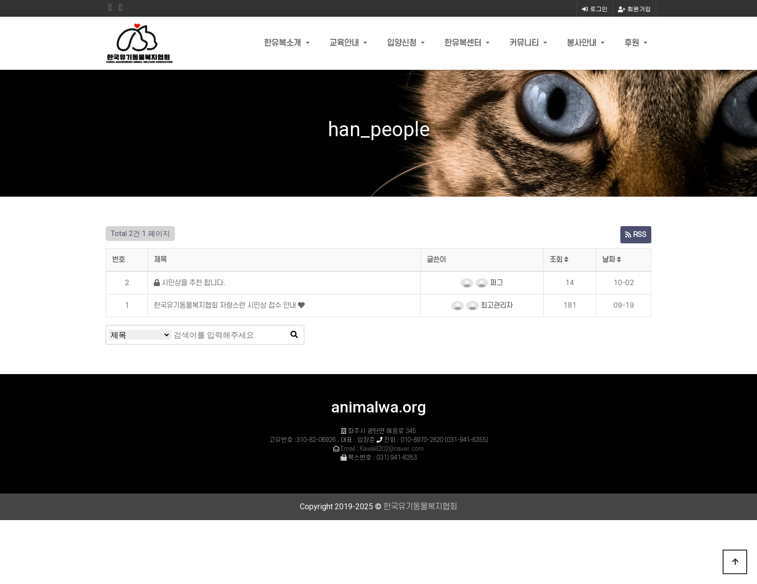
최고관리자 (489, 305)
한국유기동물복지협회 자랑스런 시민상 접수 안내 (226, 305)
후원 (632, 43)
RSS (635, 235)
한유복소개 (283, 43)
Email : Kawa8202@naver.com (382, 448)
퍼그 (489, 283)
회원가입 (634, 8)
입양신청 (403, 43)
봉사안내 (583, 43)
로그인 (595, 8)
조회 (559, 260)
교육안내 (345, 43)
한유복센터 (464, 43)
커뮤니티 (525, 43)
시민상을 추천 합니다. (189, 283)
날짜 (611, 260)
